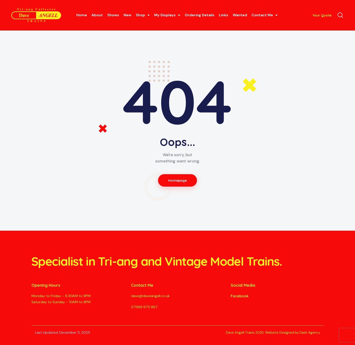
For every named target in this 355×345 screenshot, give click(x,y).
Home (81, 15)
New (127, 15)
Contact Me (265, 15)
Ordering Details (199, 15)
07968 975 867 (144, 307)
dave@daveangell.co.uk (150, 295)
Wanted (240, 15)
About (97, 15)
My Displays (167, 15)
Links (223, 15)
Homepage (177, 180)
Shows (113, 15)
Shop (143, 15)
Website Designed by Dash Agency (292, 332)
